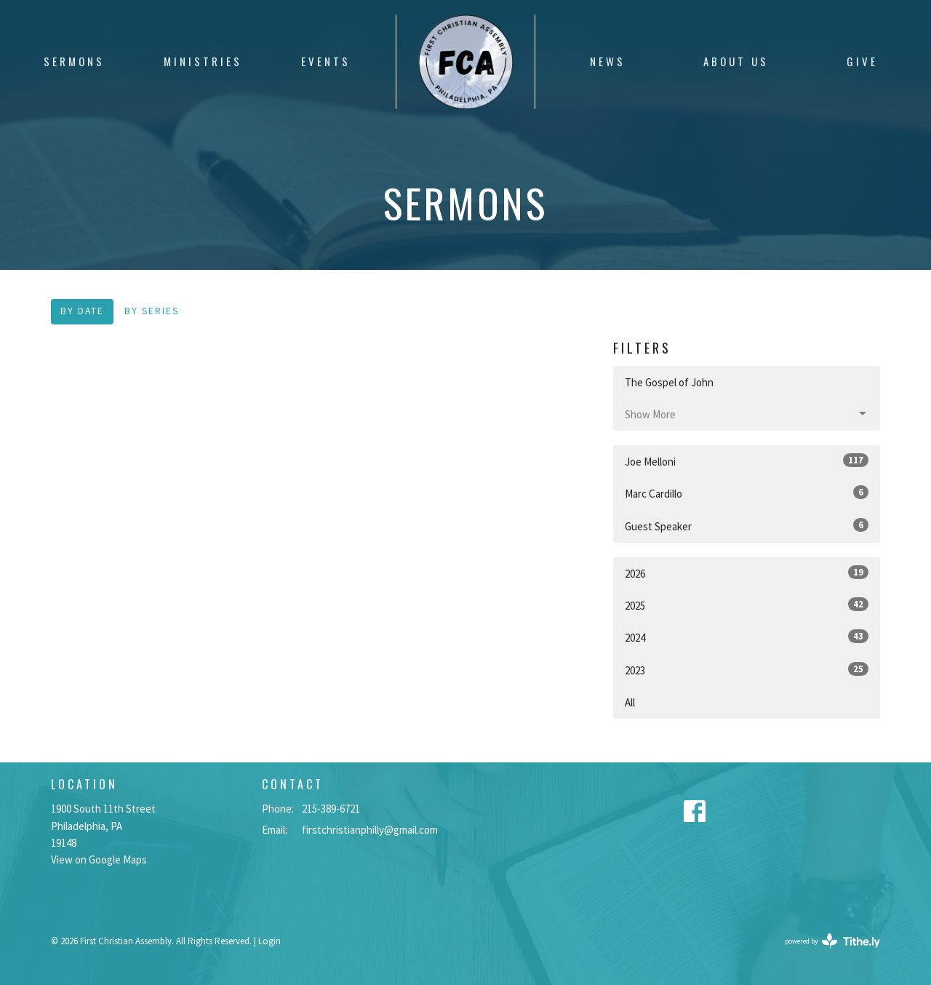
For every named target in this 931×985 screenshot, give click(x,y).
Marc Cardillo (746, 493)
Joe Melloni (746, 460)
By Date (82, 311)
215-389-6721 (331, 808)
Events (326, 61)
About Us (736, 61)
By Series (151, 311)
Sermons (74, 61)
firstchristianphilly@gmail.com (370, 830)
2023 (746, 669)
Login (269, 941)
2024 (746, 637)
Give (862, 61)
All (630, 702)
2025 (746, 605)
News (608, 61)
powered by (832, 941)
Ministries (203, 61)
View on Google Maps (99, 859)
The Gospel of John (669, 382)
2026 (746, 573)
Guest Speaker (746, 525)
